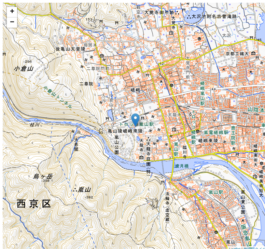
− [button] (12, 22)
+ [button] (12, 12)
